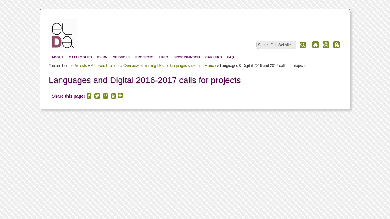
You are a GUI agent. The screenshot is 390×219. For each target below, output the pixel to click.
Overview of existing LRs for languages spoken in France (169, 66)
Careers (213, 57)
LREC (163, 57)
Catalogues (80, 57)
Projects (144, 57)
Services (121, 57)
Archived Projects (105, 66)
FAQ (230, 57)
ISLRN (102, 57)
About (57, 57)
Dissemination (186, 57)
